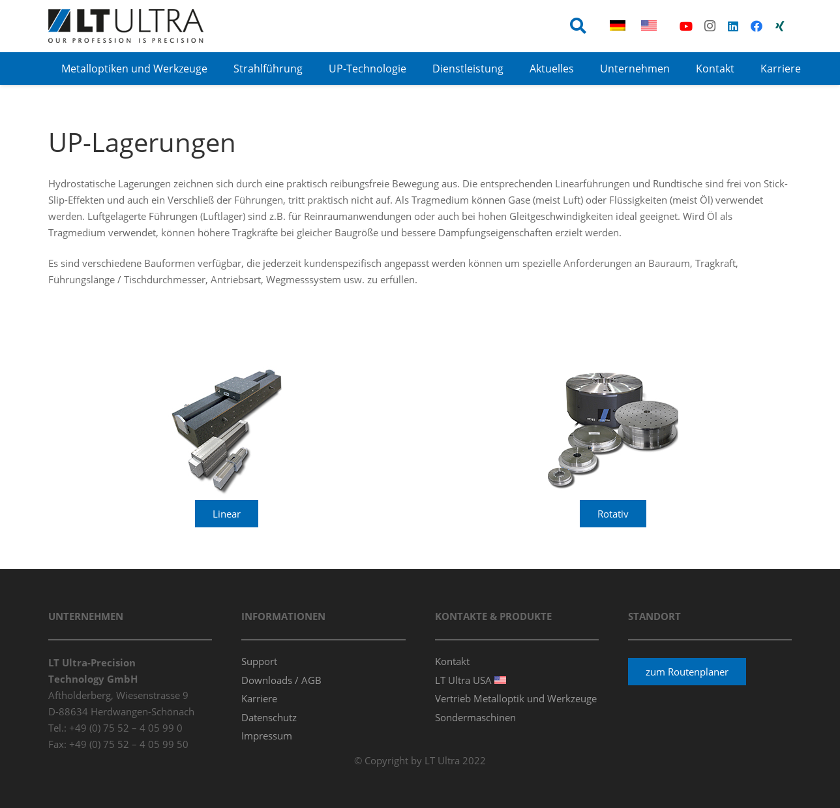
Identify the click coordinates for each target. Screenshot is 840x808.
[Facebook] (756, 26)
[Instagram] (709, 26)
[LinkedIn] (733, 26)
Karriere (259, 698)
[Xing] (780, 26)
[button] (578, 26)
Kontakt (452, 661)
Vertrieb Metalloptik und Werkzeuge (516, 698)
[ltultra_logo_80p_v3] (125, 26)
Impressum (266, 735)
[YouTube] (686, 26)
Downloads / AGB (281, 680)
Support (259, 661)
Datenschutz (269, 717)
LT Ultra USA (470, 680)
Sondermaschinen (475, 717)
